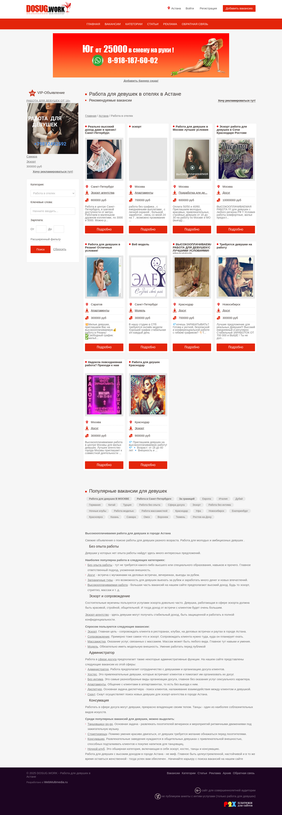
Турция (127, 504)
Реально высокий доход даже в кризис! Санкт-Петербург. (100, 129)
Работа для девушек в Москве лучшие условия (190, 128)
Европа (206, 498)
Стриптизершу (97, 734)
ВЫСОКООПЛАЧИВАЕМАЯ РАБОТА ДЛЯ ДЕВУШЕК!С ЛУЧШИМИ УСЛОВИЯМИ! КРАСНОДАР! (193, 249)
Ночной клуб (96, 748)
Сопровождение (98, 636)
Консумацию (96, 738)
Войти (190, 8)
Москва (140, 186)
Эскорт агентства (102, 192)
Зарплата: (37, 220)
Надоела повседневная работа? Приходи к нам (103, 363)
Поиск (40, 249)
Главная (93, 24)
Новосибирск (231, 304)
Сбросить (59, 249)
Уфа (198, 510)
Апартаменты (144, 192)
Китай (111, 504)
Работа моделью (124, 510)
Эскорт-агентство (97, 614)
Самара (31, 156)
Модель (140, 310)
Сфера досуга (176, 504)
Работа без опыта (149, 504)
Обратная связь (195, 24)
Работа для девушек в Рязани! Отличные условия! (102, 247)
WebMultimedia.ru (56, 782)
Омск (147, 516)
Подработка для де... (193, 192)
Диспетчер (95, 689)
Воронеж (163, 516)
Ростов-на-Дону (202, 516)
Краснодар (186, 304)
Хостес (92, 674)
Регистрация (208, 8)
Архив (227, 773)
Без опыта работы (100, 565)
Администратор (98, 669)
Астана (103, 115)
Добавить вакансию (239, 8)
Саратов (96, 304)
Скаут (91, 694)
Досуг (226, 192)
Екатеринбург (240, 510)
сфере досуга (107, 659)
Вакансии (113, 24)
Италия (223, 498)
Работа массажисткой (154, 510)
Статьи (153, 24)
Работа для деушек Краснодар (144, 363)
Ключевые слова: (42, 202)
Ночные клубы (97, 510)
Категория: (37, 184)
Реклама (170, 24)
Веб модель (140, 244)
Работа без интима (220, 504)
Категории (133, 24)
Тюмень (180, 516)
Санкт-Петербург (102, 186)
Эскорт (31, 161)
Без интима (95, 679)
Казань (114, 516)
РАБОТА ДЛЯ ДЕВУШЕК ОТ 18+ (48, 100)
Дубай (239, 498)
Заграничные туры (100, 580)
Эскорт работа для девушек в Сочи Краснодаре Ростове (232, 129)
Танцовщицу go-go (100, 724)
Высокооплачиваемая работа (108, 585)
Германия (94, 504)
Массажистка (97, 641)
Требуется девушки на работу (234, 246)
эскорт (136, 126)
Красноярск (96, 516)
